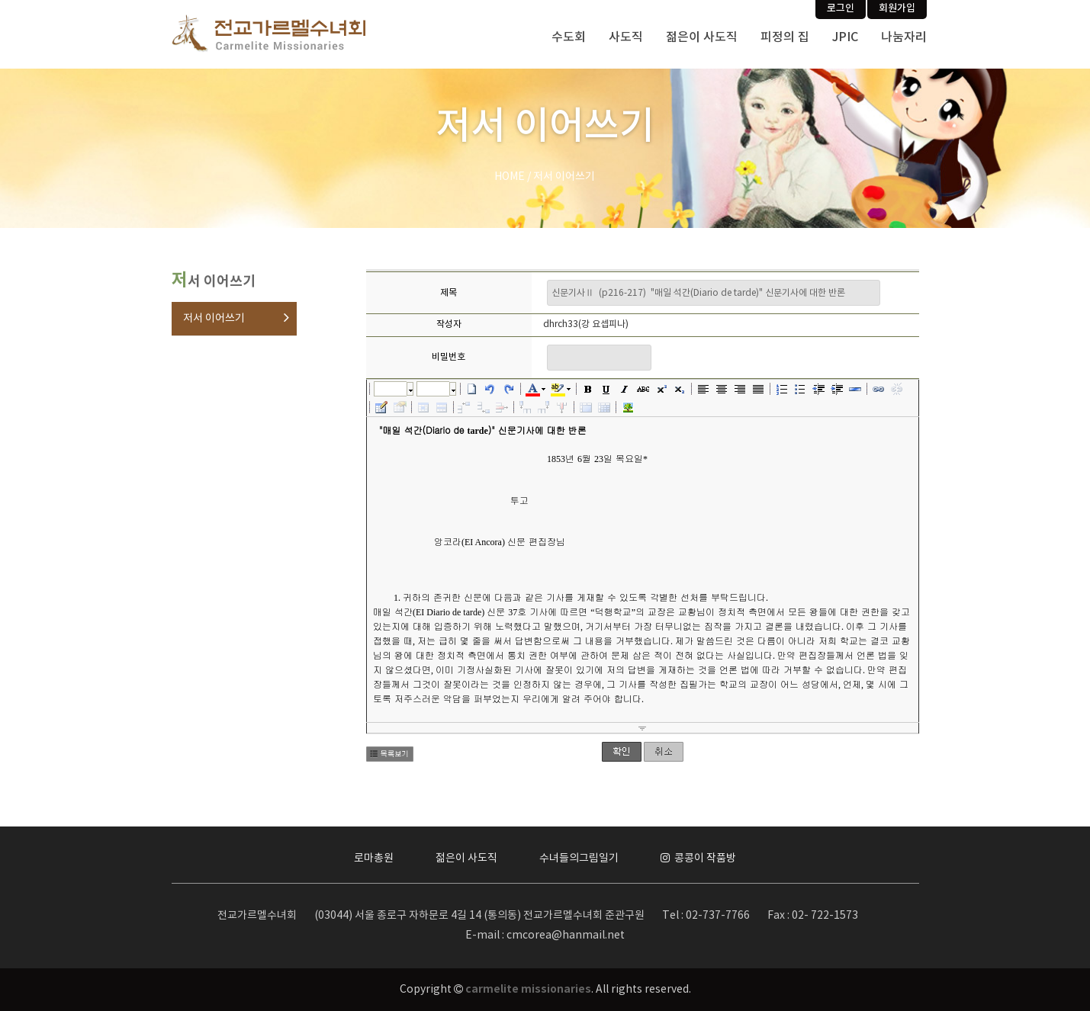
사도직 (626, 37)
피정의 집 (784, 37)
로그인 (840, 8)
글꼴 (390, 388)
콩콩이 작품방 (698, 858)
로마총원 (374, 858)
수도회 (568, 37)
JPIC (845, 37)
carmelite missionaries (528, 989)
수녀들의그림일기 (579, 858)
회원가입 (897, 8)
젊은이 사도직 (702, 37)
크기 (433, 388)
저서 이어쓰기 (214, 319)
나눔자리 (904, 37)
